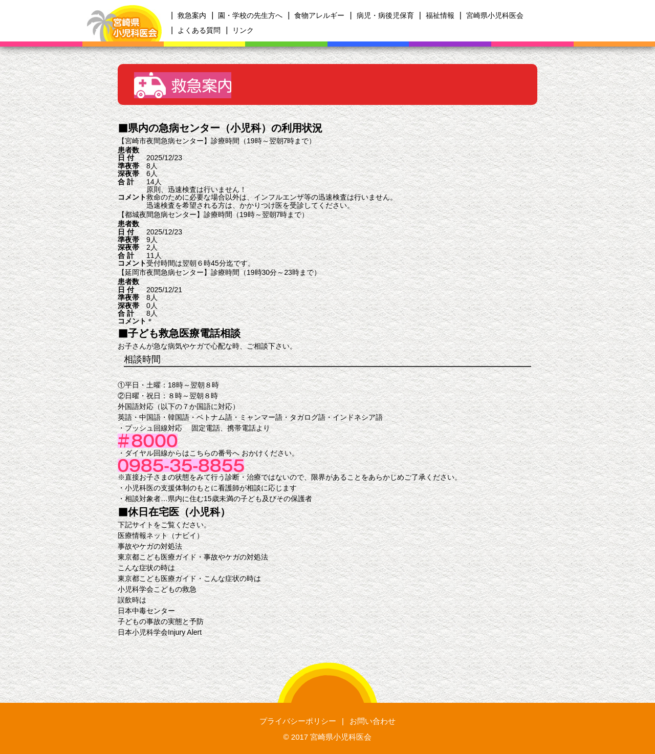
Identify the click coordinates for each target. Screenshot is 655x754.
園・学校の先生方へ (250, 15)
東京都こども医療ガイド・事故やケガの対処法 (193, 557)
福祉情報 (440, 15)
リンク (243, 30)
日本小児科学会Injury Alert (160, 632)
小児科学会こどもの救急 (157, 589)
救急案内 (192, 15)
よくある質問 (199, 30)
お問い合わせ (373, 721)
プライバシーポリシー (297, 721)
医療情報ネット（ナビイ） (161, 535)
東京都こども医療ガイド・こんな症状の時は (189, 578)
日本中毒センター (146, 611)
